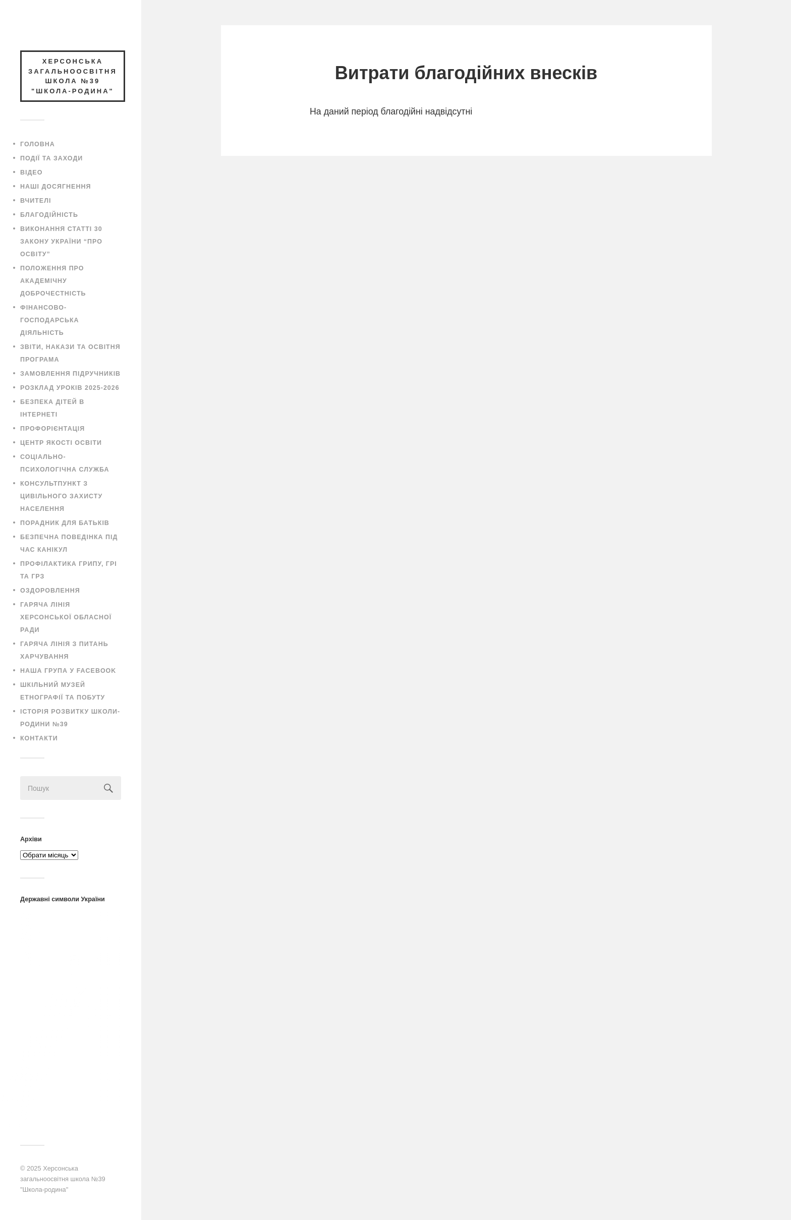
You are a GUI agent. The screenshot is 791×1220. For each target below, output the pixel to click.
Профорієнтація (52, 428)
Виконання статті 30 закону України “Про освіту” (61, 241)
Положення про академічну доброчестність (53, 281)
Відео (31, 172)
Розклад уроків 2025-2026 (70, 387)
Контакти (39, 738)
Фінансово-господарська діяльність (49, 320)
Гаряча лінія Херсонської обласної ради (65, 617)
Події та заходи (51, 158)
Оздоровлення (50, 590)
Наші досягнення (55, 186)
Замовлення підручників (70, 373)
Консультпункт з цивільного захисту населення (61, 496)
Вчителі (35, 200)
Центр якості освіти (61, 442)
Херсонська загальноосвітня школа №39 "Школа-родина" (62, 1179)
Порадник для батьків (64, 523)
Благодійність (49, 214)
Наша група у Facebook (68, 670)
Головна (37, 144)
